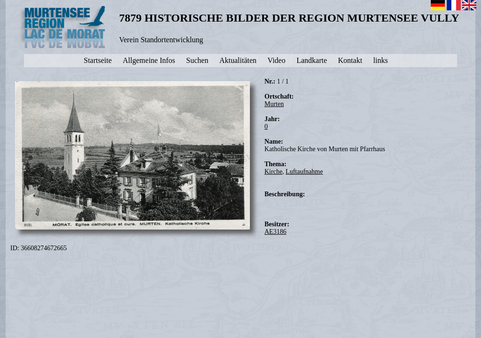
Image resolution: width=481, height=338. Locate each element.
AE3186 (275, 231)
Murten (274, 104)
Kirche (273, 171)
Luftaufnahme (304, 171)
